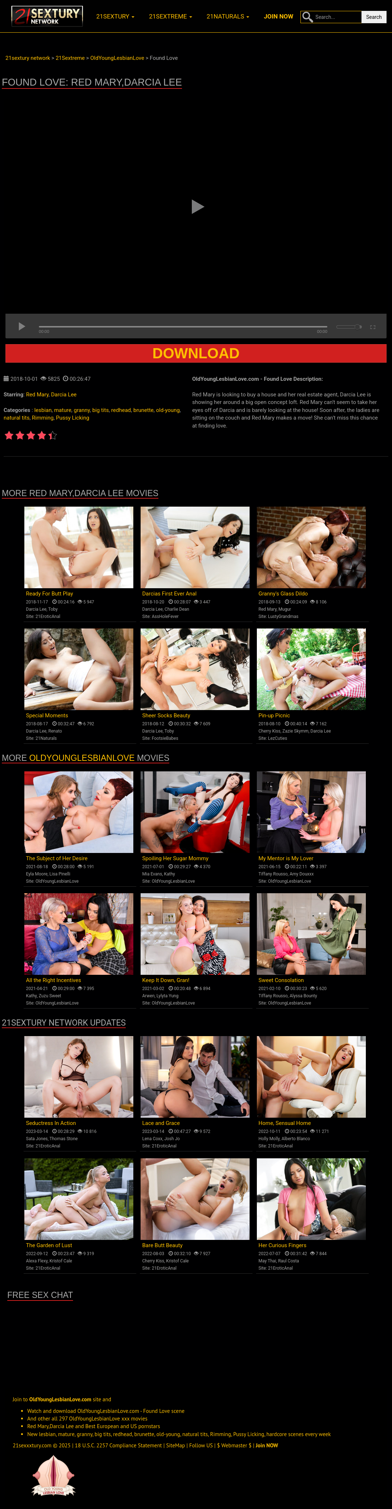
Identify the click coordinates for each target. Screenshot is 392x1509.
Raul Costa (288, 1260)
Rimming (43, 418)
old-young (167, 410)
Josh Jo (172, 1138)
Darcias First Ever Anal (169, 593)
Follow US (201, 1445)
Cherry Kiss (270, 731)
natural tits (16, 418)
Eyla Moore (37, 874)
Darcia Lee (64, 394)
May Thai (267, 1260)
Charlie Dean (177, 609)
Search (374, 17)
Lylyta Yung (167, 995)
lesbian (43, 410)
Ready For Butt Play (49, 593)
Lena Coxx (152, 1138)
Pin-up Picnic (274, 715)
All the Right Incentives (53, 980)
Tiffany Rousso (273, 874)
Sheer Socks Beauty (166, 715)
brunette (143, 410)
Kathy (169, 874)
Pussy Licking (72, 418)
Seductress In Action (51, 1123)
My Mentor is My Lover (286, 858)
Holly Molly (269, 1138)
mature (62, 410)
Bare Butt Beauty (162, 1245)
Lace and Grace (161, 1123)
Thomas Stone (63, 1138)
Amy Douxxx (302, 874)
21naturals (228, 16)
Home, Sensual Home (285, 1123)
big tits (100, 410)
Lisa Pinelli (59, 874)
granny (82, 410)
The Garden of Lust (49, 1245)
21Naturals (46, 738)
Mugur (285, 609)
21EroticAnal (48, 616)
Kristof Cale (60, 1260)
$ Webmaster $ (234, 1445)
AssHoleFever (165, 616)
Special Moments (47, 715)
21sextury (115, 16)
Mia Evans (152, 874)
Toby (53, 609)
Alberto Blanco (296, 1138)
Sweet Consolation (281, 980)
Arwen (148, 995)
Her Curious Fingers (283, 1245)
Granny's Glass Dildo (283, 593)
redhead (121, 410)
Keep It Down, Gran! (166, 980)
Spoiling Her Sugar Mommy (175, 858)
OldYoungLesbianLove (81, 758)
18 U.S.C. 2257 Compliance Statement (118, 1445)
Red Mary (37, 394)
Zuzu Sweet (50, 995)
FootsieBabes (165, 738)
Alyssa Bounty (303, 995)
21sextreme (170, 16)
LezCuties (277, 738)
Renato (55, 731)
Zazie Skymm (295, 731)
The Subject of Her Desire (57, 858)
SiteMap (175, 1445)
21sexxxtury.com (32, 1445)
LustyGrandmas (283, 616)
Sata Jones (37, 1138)
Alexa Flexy (37, 1260)
